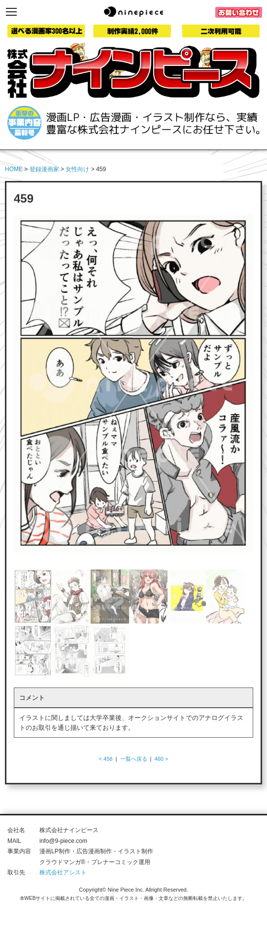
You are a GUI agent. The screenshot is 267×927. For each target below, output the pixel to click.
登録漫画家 (44, 169)
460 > (161, 759)
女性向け (77, 169)
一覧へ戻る (133, 759)
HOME (14, 169)
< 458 (106, 759)
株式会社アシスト (63, 872)
